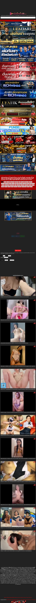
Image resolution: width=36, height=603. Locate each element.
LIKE (18, 233)
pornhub (3, 186)
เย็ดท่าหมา (3, 183)
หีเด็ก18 (10, 183)
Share (13, 236)
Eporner (28, 186)
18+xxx (31, 186)
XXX (4, 257)
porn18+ (6, 186)
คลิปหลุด (7, 257)
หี (15, 183)
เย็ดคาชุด (6, 183)
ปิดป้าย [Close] (2, 30)
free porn (9, 186)
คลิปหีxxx (28, 183)
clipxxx (12, 186)
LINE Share (22, 236)
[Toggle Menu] (35, 20)
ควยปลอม (24, 183)
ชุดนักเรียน (20, 183)
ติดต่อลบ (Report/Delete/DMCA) (9, 597)
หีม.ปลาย (13, 183)
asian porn (15, 186)
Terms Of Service (29, 597)
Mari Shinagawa (24, 186)
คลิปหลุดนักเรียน (32, 183)
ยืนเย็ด (17, 183)
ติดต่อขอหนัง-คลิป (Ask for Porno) (20, 597)
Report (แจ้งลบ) (18, 250)
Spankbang (19, 186)
